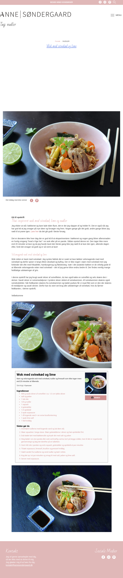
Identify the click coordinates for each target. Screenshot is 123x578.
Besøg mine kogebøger (61, 2)
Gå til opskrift (18, 217)
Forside (57, 41)
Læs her (35, 231)
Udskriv (95, 398)
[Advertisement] (61, 80)
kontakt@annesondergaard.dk (19, 565)
